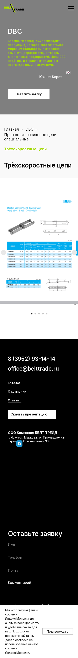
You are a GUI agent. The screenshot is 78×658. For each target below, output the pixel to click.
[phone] (39, 558)
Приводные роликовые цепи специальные (30, 136)
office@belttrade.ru (33, 368)
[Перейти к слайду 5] (46, 313)
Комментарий (19, 582)
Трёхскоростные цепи (25, 149)
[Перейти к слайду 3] (39, 313)
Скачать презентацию (29, 414)
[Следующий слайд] (74, 252)
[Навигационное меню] (71, 8)
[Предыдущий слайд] (3, 252)
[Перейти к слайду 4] (43, 313)
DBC (29, 129)
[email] (39, 571)
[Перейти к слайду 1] (31, 313)
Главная (11, 129)
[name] (39, 545)
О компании (17, 391)
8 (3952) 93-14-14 (31, 359)
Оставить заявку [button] (28, 94)
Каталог (14, 383)
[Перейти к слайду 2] (35, 313)
